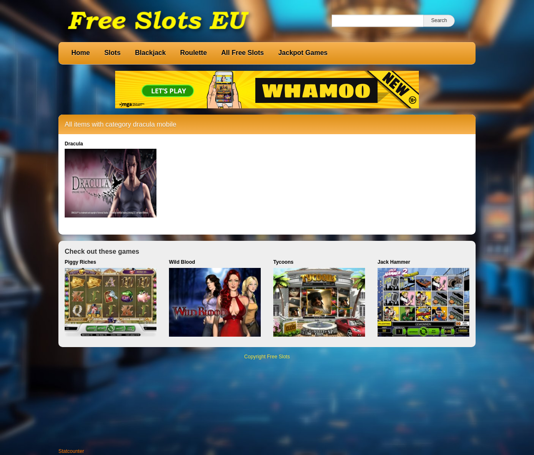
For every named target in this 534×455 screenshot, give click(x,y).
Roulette (193, 52)
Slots (112, 52)
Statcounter (71, 451)
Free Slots (278, 357)
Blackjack (150, 52)
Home (80, 52)
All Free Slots (242, 52)
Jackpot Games (302, 52)
